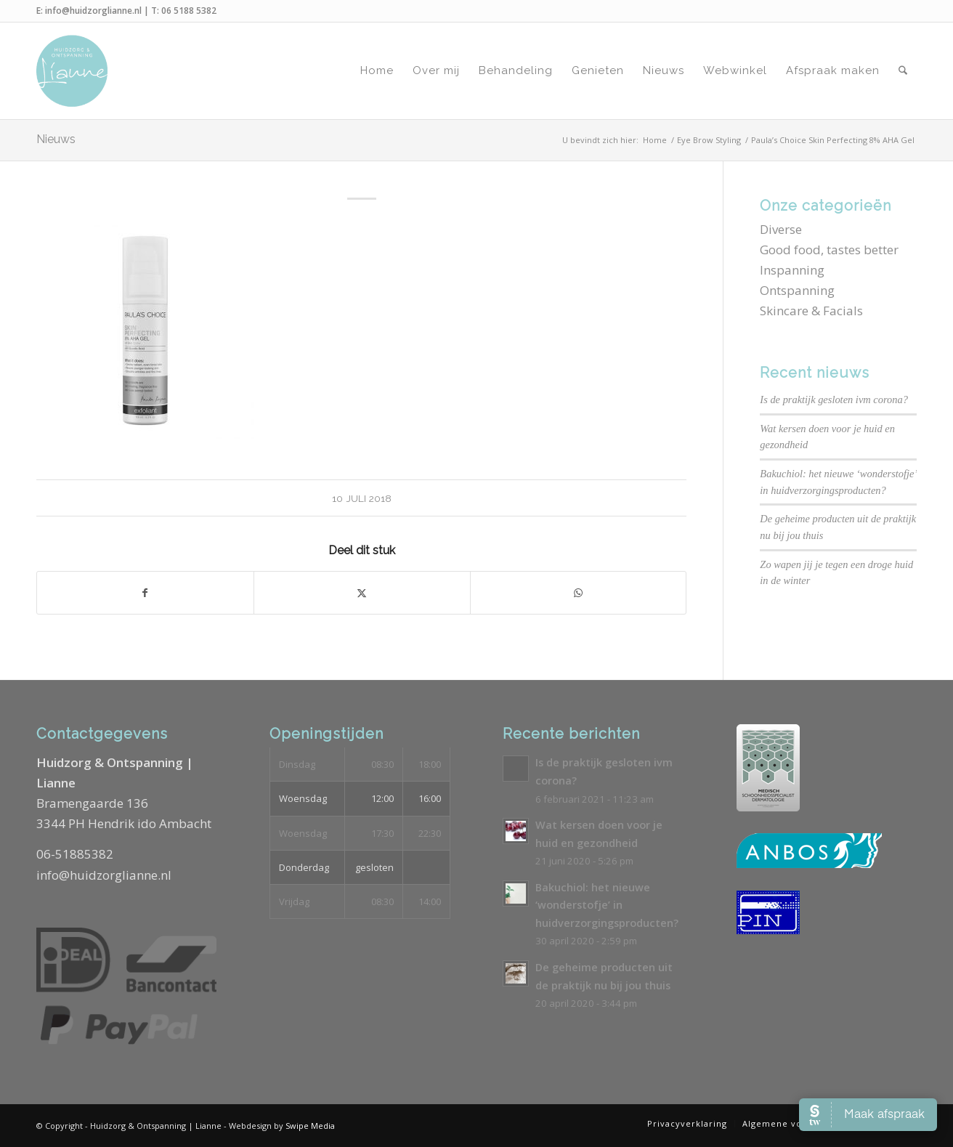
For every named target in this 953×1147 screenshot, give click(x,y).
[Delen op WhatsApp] (578, 593)
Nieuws (56, 139)
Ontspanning (797, 290)
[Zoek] (903, 71)
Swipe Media (310, 1125)
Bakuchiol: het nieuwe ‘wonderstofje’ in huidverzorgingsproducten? (606, 905)
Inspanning (792, 270)
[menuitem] (377, 71)
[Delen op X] (362, 593)
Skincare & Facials (811, 310)
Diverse (781, 229)
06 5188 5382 (188, 10)
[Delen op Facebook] (145, 593)
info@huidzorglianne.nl (93, 10)
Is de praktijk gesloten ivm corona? (834, 399)
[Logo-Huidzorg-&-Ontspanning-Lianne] (72, 71)
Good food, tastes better (829, 249)
